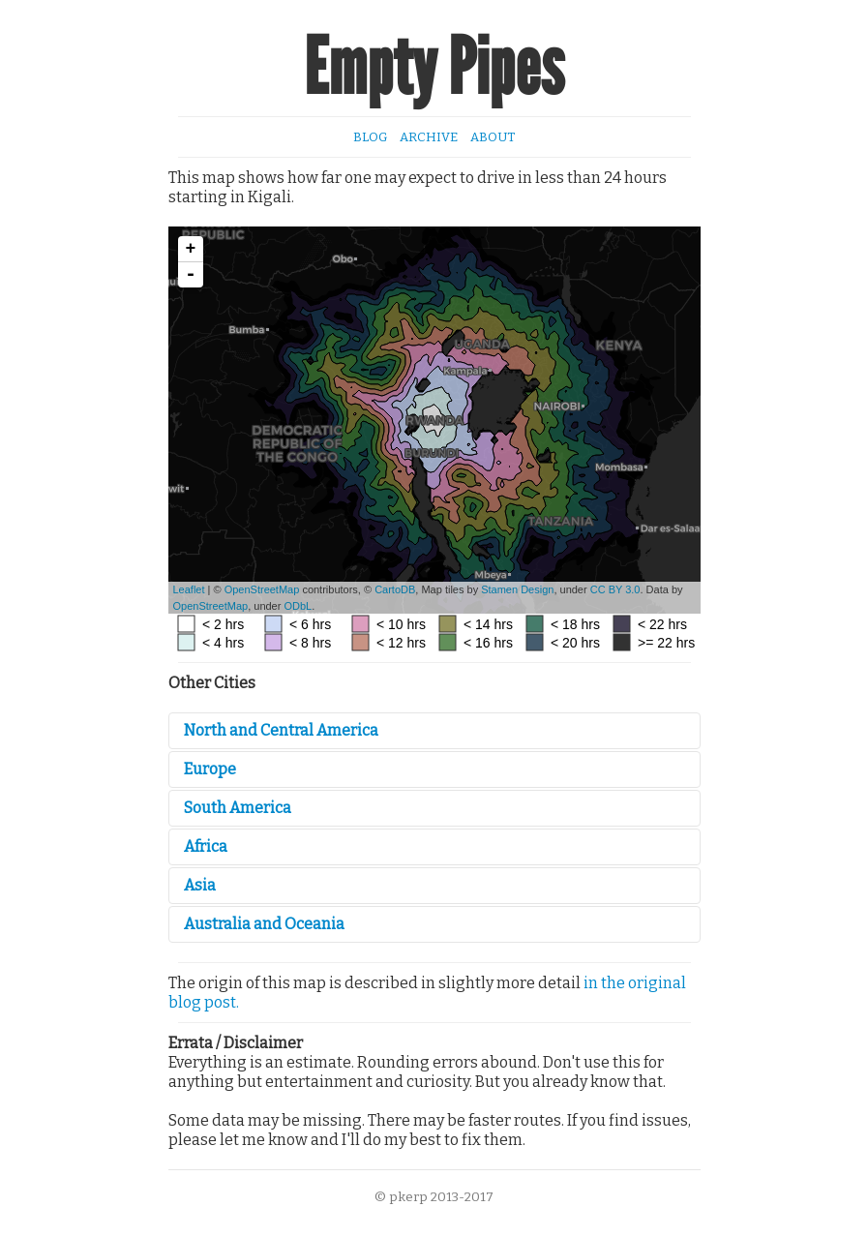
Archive (429, 137)
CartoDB (394, 589)
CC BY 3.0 (615, 589)
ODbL (298, 606)
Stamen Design (517, 589)
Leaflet (189, 589)
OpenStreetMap (262, 589)
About (492, 137)
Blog (370, 137)
